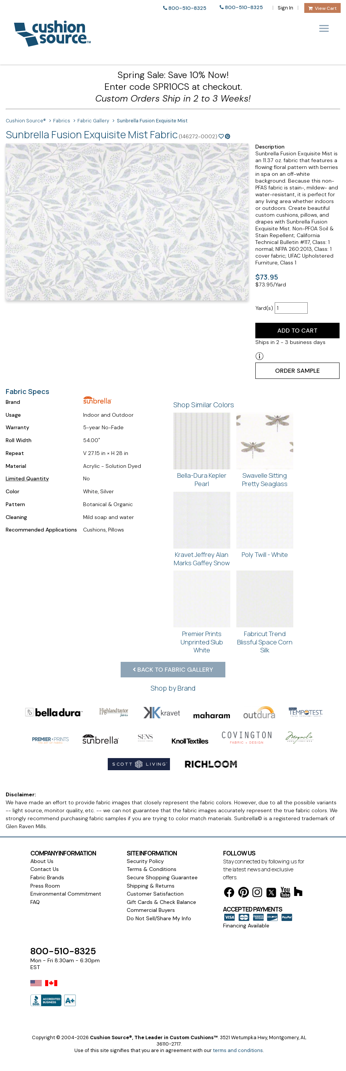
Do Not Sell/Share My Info (159, 918)
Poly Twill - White (265, 554)
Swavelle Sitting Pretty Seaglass (265, 479)
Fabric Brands (47, 877)
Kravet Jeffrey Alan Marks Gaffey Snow (202, 558)
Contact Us (44, 869)
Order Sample (297, 371)
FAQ (35, 902)
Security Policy (145, 861)
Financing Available (246, 925)
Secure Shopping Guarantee (162, 877)
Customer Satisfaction (155, 893)
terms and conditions (238, 1050)
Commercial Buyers (151, 910)
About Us (41, 861)
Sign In (285, 8)
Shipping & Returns (151, 885)
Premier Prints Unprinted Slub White (202, 641)
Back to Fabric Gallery (173, 670)
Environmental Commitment (65, 893)
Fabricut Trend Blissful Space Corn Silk (265, 641)
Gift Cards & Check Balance (161, 902)
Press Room (45, 885)
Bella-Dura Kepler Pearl (201, 479)
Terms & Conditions (151, 869)
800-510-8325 (187, 8)
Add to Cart (297, 331)
